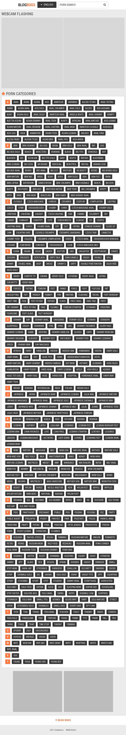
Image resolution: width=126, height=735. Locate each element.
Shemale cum (86, 593)
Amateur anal (57, 114)
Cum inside (25, 245)
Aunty (64, 120)
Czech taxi (90, 232)
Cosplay (80, 201)
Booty (103, 189)
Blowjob (32, 158)
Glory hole (105, 326)
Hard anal (46, 369)
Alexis (88, 108)
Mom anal (95, 456)
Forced (17, 288)
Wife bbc (40, 643)
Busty (10, 189)
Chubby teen (13, 239)
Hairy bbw (108, 375)
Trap (31, 624)
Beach (28, 152)
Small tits (42, 599)
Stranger (12, 599)
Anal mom (69, 127)
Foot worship (111, 295)
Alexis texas (89, 102)
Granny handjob (60, 332)
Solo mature (98, 599)
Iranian (29, 388)
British (84, 158)
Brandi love (100, 164)
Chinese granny (93, 226)
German (91, 319)
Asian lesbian (69, 133)
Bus (102, 145)
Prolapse (30, 518)
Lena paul (59, 431)
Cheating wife (23, 232)
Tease (21, 624)
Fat (106, 288)
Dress (49, 263)
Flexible (54, 307)
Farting (70, 295)
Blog (26, 5)
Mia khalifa (85, 462)
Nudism (59, 494)
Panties (56, 518)
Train (95, 618)
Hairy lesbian (64, 369)
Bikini (108, 176)
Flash (63, 301)
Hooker (106, 369)
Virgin (42, 637)
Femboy (48, 295)
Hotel (97, 357)
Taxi (40, 618)
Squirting (112, 574)
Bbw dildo (73, 176)
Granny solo (75, 319)
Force (74, 288)
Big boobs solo (109, 170)
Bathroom (28, 183)
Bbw (15, 145)
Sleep (42, 556)
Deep (38, 263)
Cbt (106, 214)
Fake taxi (91, 301)
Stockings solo (25, 605)
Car (70, 214)
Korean (17, 419)
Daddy (49, 251)
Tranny (88, 612)
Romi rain (67, 549)
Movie (99, 462)
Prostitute (91, 525)
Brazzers (41, 152)
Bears (28, 170)
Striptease (90, 581)
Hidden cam (68, 351)
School (50, 562)
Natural (45, 494)
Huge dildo (112, 363)
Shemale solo (24, 574)
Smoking (100, 568)
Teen (15, 612)
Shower (75, 562)
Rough (50, 537)
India (57, 388)
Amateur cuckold (89, 127)
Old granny (55, 500)
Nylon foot (73, 494)
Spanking (54, 556)
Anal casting (52, 127)
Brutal (85, 164)
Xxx (15, 655)
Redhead (67, 543)
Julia (84, 406)
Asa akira (78, 139)
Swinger (99, 562)
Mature (27, 450)
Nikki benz (31, 494)
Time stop (44, 624)
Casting (111, 201)
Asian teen (51, 133)
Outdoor (99, 500)
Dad (72, 251)
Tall (105, 618)
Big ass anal (13, 170)
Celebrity (94, 214)
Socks (112, 568)
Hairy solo (112, 351)
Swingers (57, 568)
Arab (26, 102)
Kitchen (68, 419)
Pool (46, 525)
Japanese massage (17, 400)
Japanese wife (25, 406)
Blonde (114, 189)
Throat (58, 624)
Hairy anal (12, 357)
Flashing (83, 295)
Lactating (48, 438)
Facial (96, 295)
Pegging (91, 512)
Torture (52, 618)
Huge (44, 375)
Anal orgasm (33, 127)
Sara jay (27, 568)
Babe (19, 195)
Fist (26, 295)
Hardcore (57, 375)
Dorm (16, 251)
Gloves (78, 332)
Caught (39, 214)
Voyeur (17, 637)
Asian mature (14, 127)
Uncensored (42, 630)
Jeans (95, 406)
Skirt (84, 599)
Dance (114, 251)
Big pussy (23, 189)
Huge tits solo (14, 375)
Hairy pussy (30, 369)
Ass (47, 102)
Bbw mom (31, 195)
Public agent (13, 518)
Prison (105, 525)
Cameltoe (106, 232)
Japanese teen (110, 406)
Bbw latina (12, 183)
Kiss (57, 419)
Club (69, 245)
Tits (85, 618)
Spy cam (90, 605)
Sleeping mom (74, 587)
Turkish (112, 612)
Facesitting (13, 295)
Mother (96, 450)
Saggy (87, 562)
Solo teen (26, 587)
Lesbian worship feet (107, 425)
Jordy (10, 406)
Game (31, 332)
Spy (20, 562)
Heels (79, 369)
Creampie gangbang (69, 232)
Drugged (24, 257)
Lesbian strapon (78, 431)
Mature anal (80, 450)
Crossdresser (36, 207)
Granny (17, 319)
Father (51, 301)
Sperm (39, 587)
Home (59, 357)
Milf (52, 450)
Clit (66, 226)
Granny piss (82, 338)
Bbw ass (37, 189)
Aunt (9, 114)
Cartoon (11, 214)
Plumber (55, 531)
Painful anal (107, 518)
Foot (84, 288)
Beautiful (71, 164)
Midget (46, 462)
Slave (30, 562)
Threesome (27, 618)
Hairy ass (32, 375)
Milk (42, 456)
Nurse (39, 487)
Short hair (75, 605)
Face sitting (29, 307)
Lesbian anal (112, 438)
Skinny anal (73, 581)
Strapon (105, 556)
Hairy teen (12, 382)
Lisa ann (55, 425)
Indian (16, 388)
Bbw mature (13, 176)
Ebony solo (57, 276)
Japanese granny (47, 406)
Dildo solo (12, 270)
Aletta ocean (14, 120)
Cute (50, 220)
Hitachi (17, 351)
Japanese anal (40, 400)
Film (24, 301)
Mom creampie (95, 469)
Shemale (17, 556)
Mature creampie (47, 475)
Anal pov (63, 139)
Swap (74, 574)
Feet (53, 288)
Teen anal (49, 612)
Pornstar (41, 531)
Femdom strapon (72, 307)
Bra (85, 176)
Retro (10, 543)
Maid (71, 456)
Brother (67, 170)
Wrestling (106, 643)
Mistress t (36, 481)
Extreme (72, 276)
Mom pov (11, 469)
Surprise (103, 593)
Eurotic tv (29, 276)
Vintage (30, 637)
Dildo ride (111, 263)
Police (92, 518)
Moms (110, 475)
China (64, 207)
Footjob (96, 288)
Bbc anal (41, 170)
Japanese (18, 394)
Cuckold (17, 201)
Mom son (63, 450)
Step (45, 581)
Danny (10, 263)
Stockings (41, 568)
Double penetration (91, 263)
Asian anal (24, 108)
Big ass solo (13, 152)
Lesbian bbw (13, 431)
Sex (40, 562)
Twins (10, 624)
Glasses (33, 338)
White (93, 643)
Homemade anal (90, 375)
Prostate (79, 518)
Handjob (40, 351)
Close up (110, 226)
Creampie (66, 201)
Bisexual (57, 164)
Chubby (52, 207)
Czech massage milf (87, 245)
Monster (65, 469)
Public (57, 512)
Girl (70, 326)
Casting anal (14, 226)
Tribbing (71, 624)
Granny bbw (24, 344)
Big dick (110, 183)
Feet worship (45, 313)
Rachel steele (34, 537)
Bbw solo (67, 145)
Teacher (63, 612)
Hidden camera (53, 363)
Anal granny (95, 114)
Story (10, 581)
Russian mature (79, 537)
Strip (9, 574)
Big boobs (42, 164)
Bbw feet (96, 176)
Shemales (43, 605)
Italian (68, 388)
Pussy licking (24, 531)
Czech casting (55, 214)
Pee (102, 512)
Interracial (44, 388)
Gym (51, 326)
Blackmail (98, 158)
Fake (43, 307)
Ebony (16, 276)
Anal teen (50, 120)
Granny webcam (105, 332)
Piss (15, 512)
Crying (76, 226)
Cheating (25, 214)
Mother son (73, 481)
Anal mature (92, 120)
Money (82, 456)
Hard (26, 357)
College (28, 239)
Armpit (111, 114)
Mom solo (97, 475)
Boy (104, 152)
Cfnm (20, 207)
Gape (89, 332)
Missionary (81, 475)
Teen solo (12, 618)
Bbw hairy (61, 195)
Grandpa (105, 319)
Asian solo (23, 114)
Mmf (57, 462)
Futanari (90, 307)
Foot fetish (37, 301)
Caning (80, 214)
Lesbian (17, 425)
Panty (25, 525)
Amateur (58, 102)
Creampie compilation (49, 239)
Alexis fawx (13, 139)
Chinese (53, 201)
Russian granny (49, 549)
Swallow (72, 568)
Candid (10, 220)
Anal (16, 102)
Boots (73, 158)
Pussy (43, 518)
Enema (43, 276)
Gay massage (42, 344)
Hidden (53, 351)
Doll (109, 257)
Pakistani (12, 525)
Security (86, 568)
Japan (32, 394)
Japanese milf (69, 406)
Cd (90, 220)
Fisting (29, 288)
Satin (9, 605)
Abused (85, 133)
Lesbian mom (13, 444)
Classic (80, 220)
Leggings (109, 431)
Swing (60, 593)
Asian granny (33, 120)
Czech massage (35, 201)
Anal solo (75, 108)
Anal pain (99, 133)
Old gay (11, 506)
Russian (17, 537)
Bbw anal (82, 145)
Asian (37, 102)
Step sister (13, 593)
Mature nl (38, 469)
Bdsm (55, 145)
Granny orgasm (15, 338)
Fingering (105, 307)
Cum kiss (40, 245)
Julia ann (89, 394)
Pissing (78, 512)
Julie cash (12, 413)
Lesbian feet (84, 425)
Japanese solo (61, 400)
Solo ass (61, 574)
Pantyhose (28, 512)
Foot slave (27, 313)
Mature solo (111, 450)
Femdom (42, 288)
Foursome (12, 313)
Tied (114, 618)
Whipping (80, 643)
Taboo (100, 612)
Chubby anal (43, 226)
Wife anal (12, 649)
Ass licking (110, 120)
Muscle (79, 469)
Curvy (29, 226)
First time (12, 301)
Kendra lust (32, 419)
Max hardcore (54, 481)
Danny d (61, 263)
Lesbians (69, 425)
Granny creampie (86, 326)
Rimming (62, 537)
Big (21, 158)
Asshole (107, 127)
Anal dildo (39, 114)
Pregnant (44, 512)
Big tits (79, 152)
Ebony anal (88, 276)
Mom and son (14, 456)
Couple (100, 220)
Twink (75, 618)
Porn (9, 531)
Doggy (86, 257)
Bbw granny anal (80, 195)
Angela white (77, 114)
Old (28, 500)
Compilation (96, 201)
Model (10, 481)
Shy (60, 587)
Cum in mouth (64, 220)
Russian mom (36, 543)
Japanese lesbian (69, 394)
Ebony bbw (27, 282)
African (76, 120)
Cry (57, 226)
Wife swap (55, 643)
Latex (43, 425)
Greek (10, 344)
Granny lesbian (15, 332)
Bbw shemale (82, 183)
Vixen (53, 637)
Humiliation (13, 369)
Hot (35, 357)
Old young (113, 500)
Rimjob (96, 537)
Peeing (36, 525)
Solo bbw (27, 599)
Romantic (110, 537)
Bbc (93, 145)
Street (113, 599)
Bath (9, 195)
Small (112, 562)
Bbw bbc (28, 176)
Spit (100, 574)
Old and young (27, 506)
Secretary (70, 599)
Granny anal (42, 319)
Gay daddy (65, 338)
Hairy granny (33, 363)
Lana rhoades (31, 431)
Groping (43, 332)
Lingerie (11, 438)
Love (46, 431)
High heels (92, 369)
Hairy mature (14, 363)
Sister (30, 556)
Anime (10, 108)
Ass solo (39, 108)
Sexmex (56, 599)
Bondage (92, 152)
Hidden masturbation (78, 357)
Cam (9, 232)
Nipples (108, 487)
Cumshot (23, 220)
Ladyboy (30, 425)
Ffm (59, 295)
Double (98, 257)
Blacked (11, 158)
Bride (40, 176)
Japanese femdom (82, 413)
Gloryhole (12, 326)
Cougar (11, 245)
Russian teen (29, 549)
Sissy (92, 556)
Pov (68, 512)
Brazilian (46, 195)
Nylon (28, 487)
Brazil (97, 183)
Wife (15, 643)
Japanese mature (108, 394)
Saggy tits (87, 574)
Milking (22, 481)
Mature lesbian (15, 462)
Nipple (96, 487)
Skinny (10, 562)
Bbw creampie (63, 183)
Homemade (84, 351)
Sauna (48, 574)
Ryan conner (102, 543)
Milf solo (30, 456)
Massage (40, 450)
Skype (72, 593)
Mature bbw (90, 481)
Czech (10, 207)
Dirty (73, 263)
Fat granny (13, 307)
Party (112, 512)
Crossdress (56, 245)
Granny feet (48, 338)
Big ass (43, 145)
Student (57, 581)
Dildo (38, 251)
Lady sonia (64, 438)
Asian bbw (47, 139)
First (103, 301)
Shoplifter (106, 581)
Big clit (54, 170)
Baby (62, 158)
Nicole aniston (55, 487)
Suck (50, 587)
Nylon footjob (14, 494)
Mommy (24, 469)
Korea (47, 419)
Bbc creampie (88, 189)
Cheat (68, 239)
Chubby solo (105, 207)
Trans (35, 612)
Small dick (59, 605)
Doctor (61, 251)
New (70, 487)
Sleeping (68, 556)
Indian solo (83, 388)
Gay (28, 319)
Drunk (27, 251)
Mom (15, 450)
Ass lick (11, 133)
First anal (76, 301)
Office (69, 500)
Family (63, 288)
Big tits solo (48, 158)
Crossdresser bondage (106, 239)
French (36, 295)
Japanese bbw (105, 400)
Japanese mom (47, 394)
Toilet (76, 612)
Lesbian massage (29, 438)
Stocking (22, 581)
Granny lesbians (102, 338)
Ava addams (103, 108)
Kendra (93, 419)
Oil (88, 500)
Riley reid (53, 543)
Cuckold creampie (44, 232)
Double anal (24, 263)
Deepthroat (100, 251)
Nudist (16, 487)
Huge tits (47, 357)
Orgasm (17, 500)
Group (26, 326)
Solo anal (47, 593)
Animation (35, 133)
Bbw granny (28, 145)
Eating (102, 276)
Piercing (58, 525)
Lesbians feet (93, 438)
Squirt (81, 556)
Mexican (65, 475)
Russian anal (83, 543)
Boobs (94, 170)
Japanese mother (32, 413)
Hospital (72, 375)
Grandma (39, 326)
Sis (38, 574)
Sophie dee (91, 587)
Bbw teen (71, 189)
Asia (22, 133)
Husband (97, 363)
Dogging (11, 257)
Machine (29, 475)
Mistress (33, 462)
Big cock (28, 164)
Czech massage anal (83, 207)
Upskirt (17, 630)
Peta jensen (74, 525)
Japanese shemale (83, 400)
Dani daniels (71, 257)
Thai (25, 612)
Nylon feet (82, 487)
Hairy (29, 351)
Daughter (84, 251)
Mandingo (69, 462)
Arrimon (72, 102)
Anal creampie (57, 108)
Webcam (27, 643)
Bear (50, 176)
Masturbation (56, 456)
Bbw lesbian (13, 164)
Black (68, 152)
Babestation (45, 183)
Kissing (81, 419)
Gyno (60, 326)
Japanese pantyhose (57, 413)
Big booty (81, 170)
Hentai (98, 351)
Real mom (12, 549)
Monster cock (109, 481)
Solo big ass (30, 593)
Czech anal (83, 239)
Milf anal (111, 462)
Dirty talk (55, 257)
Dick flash (39, 257)
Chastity (38, 220)
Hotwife (83, 363)
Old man (39, 500)
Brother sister (54, 189)
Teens (64, 618)
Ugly (28, 630)
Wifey (68, 643)
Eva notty (12, 282)
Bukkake (55, 152)
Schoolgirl (107, 587)
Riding (21, 543)
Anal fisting (107, 102)
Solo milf (11, 587)
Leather (96, 431)
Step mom (12, 568)
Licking (78, 438)
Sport (35, 581)
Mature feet (13, 475)
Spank (62, 562)
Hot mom (70, 363)
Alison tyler (31, 139)
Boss (60, 176)
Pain (67, 518)
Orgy (79, 500)
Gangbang (58, 319)
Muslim (52, 469)
